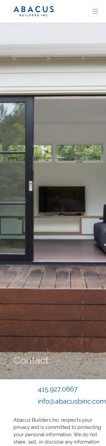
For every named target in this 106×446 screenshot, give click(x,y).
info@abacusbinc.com (72, 401)
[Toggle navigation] (95, 11)
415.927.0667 (58, 389)
